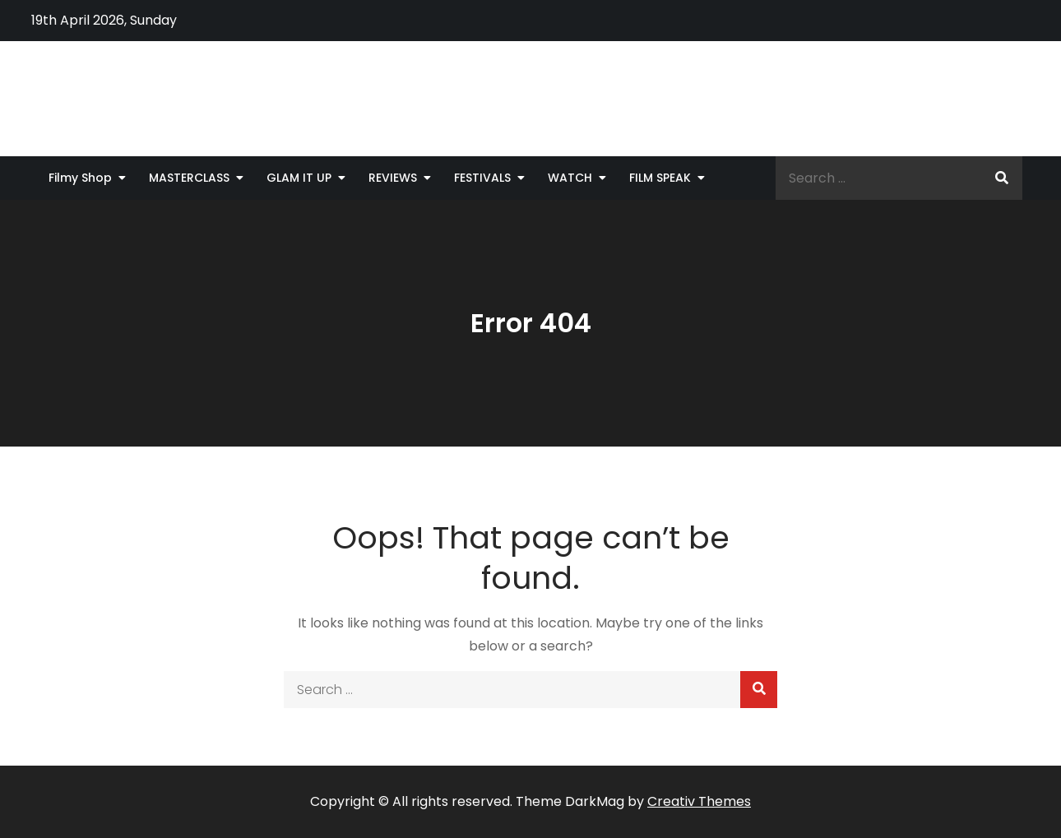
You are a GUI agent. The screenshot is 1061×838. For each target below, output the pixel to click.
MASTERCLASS (189, 177)
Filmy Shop (80, 177)
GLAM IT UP (298, 177)
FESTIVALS (482, 177)
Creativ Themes (699, 801)
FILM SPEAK (660, 177)
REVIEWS (392, 177)
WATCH (570, 177)
